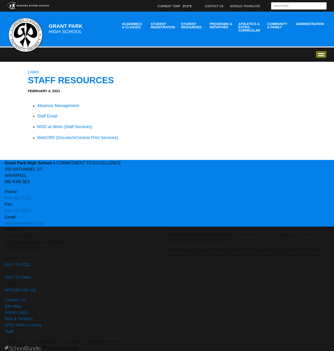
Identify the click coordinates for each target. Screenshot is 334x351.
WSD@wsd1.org (20, 290)
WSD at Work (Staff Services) (64, 126)
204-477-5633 (18, 210)
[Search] (294, 6)
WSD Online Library (23, 325)
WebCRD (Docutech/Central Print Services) (77, 137)
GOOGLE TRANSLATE (245, 6)
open (321, 54)
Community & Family (277, 25)
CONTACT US (214, 6)
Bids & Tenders (19, 318)
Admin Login (16, 312)
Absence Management (58, 105)
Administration (310, 24)
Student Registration (163, 25)
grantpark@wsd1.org (24, 223)
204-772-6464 (18, 277)
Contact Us (15, 300)
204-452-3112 (18, 198)
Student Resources (191, 25)
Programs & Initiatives (221, 25)
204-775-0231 (18, 264)
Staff (9, 331)
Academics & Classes (132, 25)
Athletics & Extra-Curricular (249, 27)
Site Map (13, 306)
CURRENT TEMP (174, 6)
